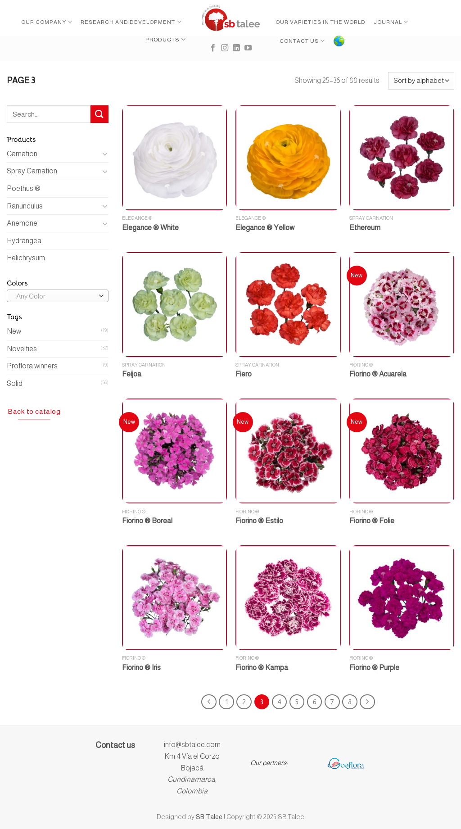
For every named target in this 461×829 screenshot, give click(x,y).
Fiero (243, 374)
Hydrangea (24, 241)
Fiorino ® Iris (141, 667)
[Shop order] (421, 81)
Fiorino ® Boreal (147, 521)
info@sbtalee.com (192, 744)
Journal (391, 22)
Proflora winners (32, 366)
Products (165, 39)
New (14, 331)
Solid (15, 383)
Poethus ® (24, 188)
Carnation (22, 154)
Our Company (46, 22)
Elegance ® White (150, 227)
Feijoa (131, 374)
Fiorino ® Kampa (261, 667)
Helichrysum (26, 258)
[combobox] (57, 296)
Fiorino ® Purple (374, 667)
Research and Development (131, 22)
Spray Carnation (32, 171)
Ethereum (364, 227)
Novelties (22, 349)
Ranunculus (25, 206)
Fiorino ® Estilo (259, 521)
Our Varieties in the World (321, 22)
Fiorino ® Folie (371, 521)
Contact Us (302, 40)
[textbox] (56, 296)
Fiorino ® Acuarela (378, 374)
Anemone (22, 223)
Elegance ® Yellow (264, 227)
